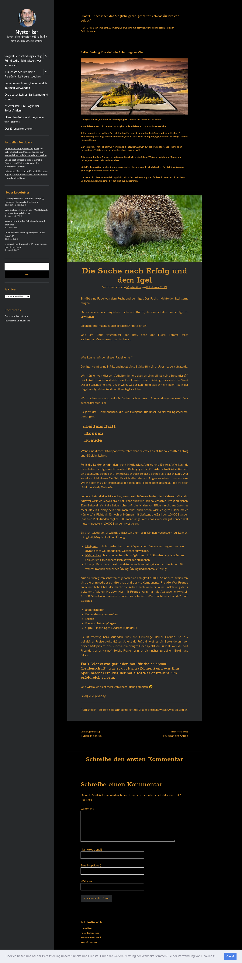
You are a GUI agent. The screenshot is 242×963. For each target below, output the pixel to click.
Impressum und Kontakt (17, 320)
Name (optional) (91, 849)
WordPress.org (89, 942)
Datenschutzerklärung (16, 316)
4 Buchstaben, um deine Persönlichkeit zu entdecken (23, 74)
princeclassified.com (15, 171)
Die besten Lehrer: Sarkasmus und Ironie (26, 97)
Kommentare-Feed (91, 937)
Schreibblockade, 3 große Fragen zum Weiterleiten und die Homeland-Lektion (23, 163)
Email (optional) (91, 865)
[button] (218, 956)
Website (86, 881)
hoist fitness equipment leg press (22, 148)
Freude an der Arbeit (175, 735)
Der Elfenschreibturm (19, 128)
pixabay (100, 695)
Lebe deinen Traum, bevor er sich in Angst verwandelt (26, 85)
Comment (87, 808)
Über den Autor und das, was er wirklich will (25, 119)
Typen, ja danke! (91, 735)
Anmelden (86, 928)
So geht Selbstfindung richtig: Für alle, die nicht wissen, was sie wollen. (24, 60)
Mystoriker (27, 32)
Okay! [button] (230, 956)
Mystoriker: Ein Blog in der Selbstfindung (22, 108)
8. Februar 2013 (156, 287)
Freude (166, 582)
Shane (8, 159)
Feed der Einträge (90, 932)
